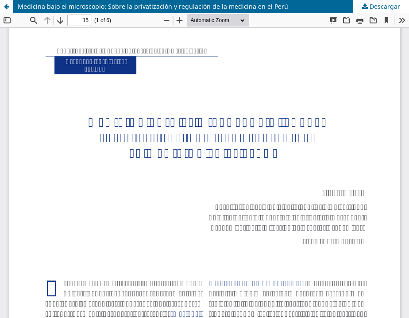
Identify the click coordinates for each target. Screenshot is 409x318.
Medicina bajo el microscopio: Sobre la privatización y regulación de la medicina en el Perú (153, 6)
